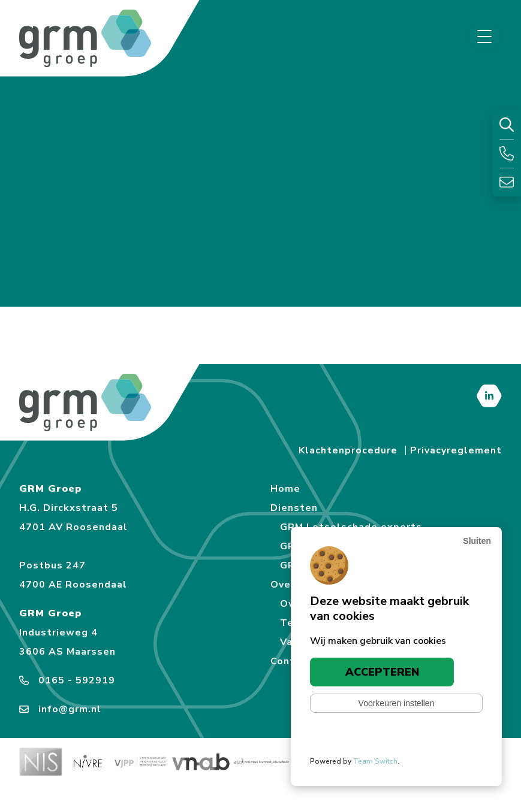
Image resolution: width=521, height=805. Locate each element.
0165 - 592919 (67, 680)
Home (285, 488)
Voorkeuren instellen (397, 703)
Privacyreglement (456, 450)
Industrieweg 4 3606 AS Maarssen (67, 642)
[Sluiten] (477, 540)
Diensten (294, 508)
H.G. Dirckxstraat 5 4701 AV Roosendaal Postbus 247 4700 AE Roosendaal (73, 546)
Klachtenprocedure (348, 450)
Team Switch (375, 761)
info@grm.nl (60, 709)
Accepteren (382, 672)
